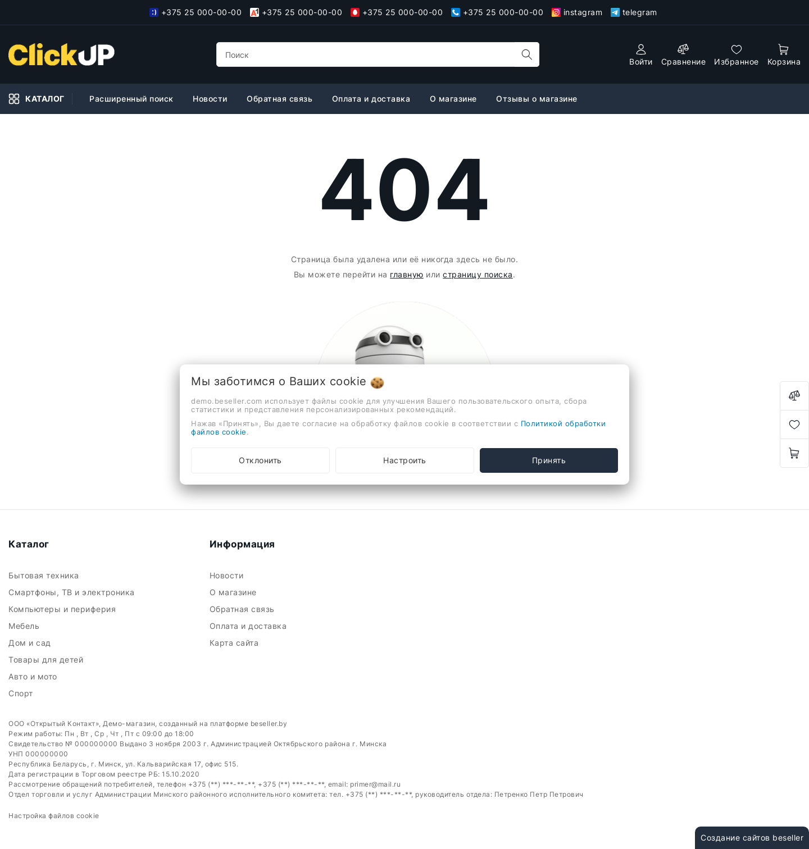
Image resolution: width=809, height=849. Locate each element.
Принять (549, 460)
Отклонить (260, 460)
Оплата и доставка (372, 98)
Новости (211, 98)
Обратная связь (281, 98)
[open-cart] (784, 55)
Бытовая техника (44, 575)
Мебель (25, 626)
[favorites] (736, 55)
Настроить (404, 460)
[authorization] (641, 55)
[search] (527, 54)
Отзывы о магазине (538, 98)
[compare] (683, 55)
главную (407, 274)
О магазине (455, 98)
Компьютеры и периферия (63, 609)
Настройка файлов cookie (53, 815)
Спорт (21, 693)
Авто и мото (34, 676)
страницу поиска (478, 274)
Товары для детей (47, 659)
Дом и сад (30, 642)
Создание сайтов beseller (752, 837)
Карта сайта (235, 642)
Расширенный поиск (132, 98)
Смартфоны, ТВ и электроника (72, 592)
